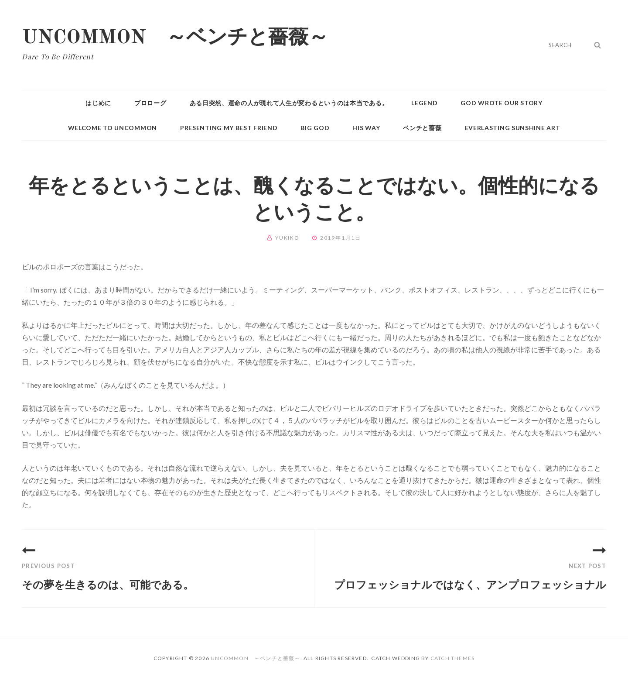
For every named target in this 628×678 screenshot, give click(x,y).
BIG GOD (314, 127)
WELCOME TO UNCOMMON (112, 127)
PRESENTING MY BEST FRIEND (229, 127)
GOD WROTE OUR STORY (501, 103)
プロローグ (150, 103)
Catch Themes (452, 658)
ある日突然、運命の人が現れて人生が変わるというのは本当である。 (289, 103)
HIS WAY (366, 127)
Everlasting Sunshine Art (512, 127)
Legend (424, 103)
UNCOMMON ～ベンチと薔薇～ (175, 38)
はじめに (98, 103)
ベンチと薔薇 (422, 127)
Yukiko (287, 237)
